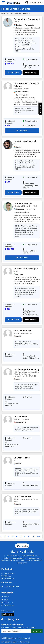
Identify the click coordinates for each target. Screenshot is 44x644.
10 (33, 536)
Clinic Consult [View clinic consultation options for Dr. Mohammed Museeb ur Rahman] (22, 130)
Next (39, 536)
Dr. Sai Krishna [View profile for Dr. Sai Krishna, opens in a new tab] (20, 416)
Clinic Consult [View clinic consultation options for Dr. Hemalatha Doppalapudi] (13, 72)
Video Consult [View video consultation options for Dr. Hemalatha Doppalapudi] (30, 72)
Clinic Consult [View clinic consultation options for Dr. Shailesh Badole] (22, 258)
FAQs (6, 599)
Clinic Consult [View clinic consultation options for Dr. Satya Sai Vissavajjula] (13, 320)
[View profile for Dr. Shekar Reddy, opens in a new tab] (8, 461)
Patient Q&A (9, 579)
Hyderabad (17, 13)
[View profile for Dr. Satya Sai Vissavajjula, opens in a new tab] (8, 272)
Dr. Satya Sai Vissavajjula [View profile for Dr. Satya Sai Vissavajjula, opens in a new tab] (26, 268)
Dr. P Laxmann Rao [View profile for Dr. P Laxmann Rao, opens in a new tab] (22, 330)
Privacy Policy (25, 642)
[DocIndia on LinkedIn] (9, 619)
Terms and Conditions (9, 642)
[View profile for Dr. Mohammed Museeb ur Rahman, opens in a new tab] (8, 86)
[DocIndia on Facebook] (2, 619)
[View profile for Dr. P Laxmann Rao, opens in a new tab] (8, 334)
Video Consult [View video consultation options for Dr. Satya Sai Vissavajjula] (30, 320)
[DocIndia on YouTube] (17, 619)
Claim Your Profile (11, 586)
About (6, 597)
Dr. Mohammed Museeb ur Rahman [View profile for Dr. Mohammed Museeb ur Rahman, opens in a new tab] (26, 84)
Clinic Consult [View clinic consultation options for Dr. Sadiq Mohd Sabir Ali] (13, 192)
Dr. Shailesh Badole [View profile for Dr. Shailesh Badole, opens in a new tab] (23, 203)
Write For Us (9, 605)
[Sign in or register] (34, 2)
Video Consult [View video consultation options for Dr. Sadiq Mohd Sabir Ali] (30, 192)
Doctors (9, 13)
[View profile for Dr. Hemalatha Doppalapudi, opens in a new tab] (8, 22)
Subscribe (37, 631)
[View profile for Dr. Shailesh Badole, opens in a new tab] (8, 206)
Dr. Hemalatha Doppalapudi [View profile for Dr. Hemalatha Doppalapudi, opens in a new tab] (27, 19)
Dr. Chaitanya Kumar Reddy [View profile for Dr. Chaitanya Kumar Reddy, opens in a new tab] (26, 369)
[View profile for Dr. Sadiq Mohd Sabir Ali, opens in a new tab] (8, 144)
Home (3, 13)
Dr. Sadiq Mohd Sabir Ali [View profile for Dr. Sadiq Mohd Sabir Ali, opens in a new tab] (25, 141)
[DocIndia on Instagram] (13, 619)
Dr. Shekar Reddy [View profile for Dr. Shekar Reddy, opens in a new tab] (22, 457)
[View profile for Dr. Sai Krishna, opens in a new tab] (8, 420)
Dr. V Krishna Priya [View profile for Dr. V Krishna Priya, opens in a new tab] (22, 496)
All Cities (7, 576)
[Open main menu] (3, 2)
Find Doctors (9, 573)
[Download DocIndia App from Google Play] (7, 614)
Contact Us (8, 602)
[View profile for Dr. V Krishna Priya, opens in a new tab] (8, 500)
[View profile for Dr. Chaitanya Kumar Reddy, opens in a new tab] (8, 372)
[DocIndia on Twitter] (5, 619)
